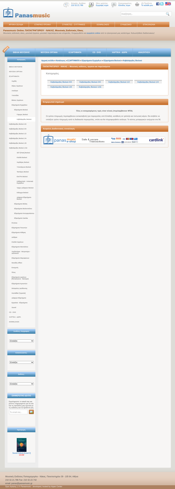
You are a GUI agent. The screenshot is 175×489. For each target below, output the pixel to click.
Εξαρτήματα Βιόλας (20, 204)
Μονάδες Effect (17, 263)
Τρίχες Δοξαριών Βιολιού (25, 188)
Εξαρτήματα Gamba (21, 218)
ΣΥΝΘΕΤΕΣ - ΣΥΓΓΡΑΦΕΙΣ (73, 25)
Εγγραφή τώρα (102, 5)
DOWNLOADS (103, 25)
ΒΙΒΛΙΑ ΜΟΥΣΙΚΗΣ (21, 52)
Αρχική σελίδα (47, 60)
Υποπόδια (15, 95)
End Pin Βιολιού (22, 176)
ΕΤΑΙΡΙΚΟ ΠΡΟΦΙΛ (43, 25)
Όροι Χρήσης (10, 486)
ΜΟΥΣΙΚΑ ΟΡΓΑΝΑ (49, 52)
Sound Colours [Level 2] (21, 453)
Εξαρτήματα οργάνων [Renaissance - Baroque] (20, 278)
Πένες (14, 272)
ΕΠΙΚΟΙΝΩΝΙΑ (149, 25)
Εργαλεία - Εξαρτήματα (19, 303)
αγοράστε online (93, 33)
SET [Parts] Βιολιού (23, 153)
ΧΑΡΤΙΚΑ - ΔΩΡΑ (119, 52)
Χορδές (14, 81)
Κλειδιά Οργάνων (17, 242)
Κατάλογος (60, 60)
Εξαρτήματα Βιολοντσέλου (23, 208)
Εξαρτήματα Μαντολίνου (20, 247)
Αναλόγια (15, 91)
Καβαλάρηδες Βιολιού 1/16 (18, 148)
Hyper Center (56, 486)
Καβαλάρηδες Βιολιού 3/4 (17, 129)
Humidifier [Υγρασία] (18, 293)
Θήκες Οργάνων (17, 86)
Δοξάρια (14, 237)
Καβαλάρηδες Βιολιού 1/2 (17, 133)
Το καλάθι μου (147, 5)
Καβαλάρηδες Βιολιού (24, 119)
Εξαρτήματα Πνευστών (19, 228)
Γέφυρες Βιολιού (22, 114)
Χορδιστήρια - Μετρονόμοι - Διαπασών (21, 252)
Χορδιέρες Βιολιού (23, 162)
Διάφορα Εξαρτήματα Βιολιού (24, 198)
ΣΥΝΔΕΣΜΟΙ (125, 25)
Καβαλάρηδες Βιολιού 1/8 (17, 143)
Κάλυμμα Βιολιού (22, 192)
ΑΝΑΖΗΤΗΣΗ (144, 52)
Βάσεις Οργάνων (17, 100)
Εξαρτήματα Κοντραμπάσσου (24, 213)
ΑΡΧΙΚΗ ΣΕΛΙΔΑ (16, 25)
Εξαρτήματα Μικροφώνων (20, 258)
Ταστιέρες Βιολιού (23, 172)
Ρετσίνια (14, 223)
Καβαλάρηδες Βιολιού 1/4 (17, 138)
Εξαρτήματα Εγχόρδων (19, 105)
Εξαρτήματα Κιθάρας (19, 232)
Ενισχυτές (15, 267)
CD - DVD (96, 52)
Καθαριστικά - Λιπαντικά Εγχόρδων (25, 182)
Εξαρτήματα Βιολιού (21, 110)
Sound (14, 307)
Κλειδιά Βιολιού (22, 157)
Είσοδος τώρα (124, 5)
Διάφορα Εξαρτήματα (19, 298)
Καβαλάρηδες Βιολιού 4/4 (17, 124)
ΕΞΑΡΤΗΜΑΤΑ (75, 52)
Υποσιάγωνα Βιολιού (24, 167)
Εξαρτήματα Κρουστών (19, 283)
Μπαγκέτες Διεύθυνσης (19, 288)
